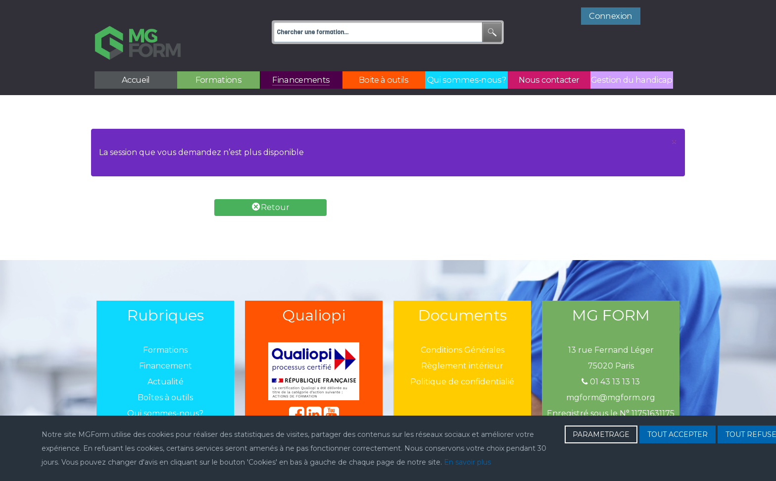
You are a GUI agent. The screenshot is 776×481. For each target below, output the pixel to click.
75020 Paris (611, 344)
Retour (271, 185)
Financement (165, 344)
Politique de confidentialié (462, 360)
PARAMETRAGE (601, 434)
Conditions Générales (462, 328)
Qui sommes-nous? (165, 391)
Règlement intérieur (462, 344)
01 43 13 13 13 (611, 360)
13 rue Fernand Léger (611, 328)
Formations (165, 328)
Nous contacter (165, 407)
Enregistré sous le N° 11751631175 (611, 391)
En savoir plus (467, 462)
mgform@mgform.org (610, 375)
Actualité (165, 360)
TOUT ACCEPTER (677, 434)
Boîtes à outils (165, 375)
